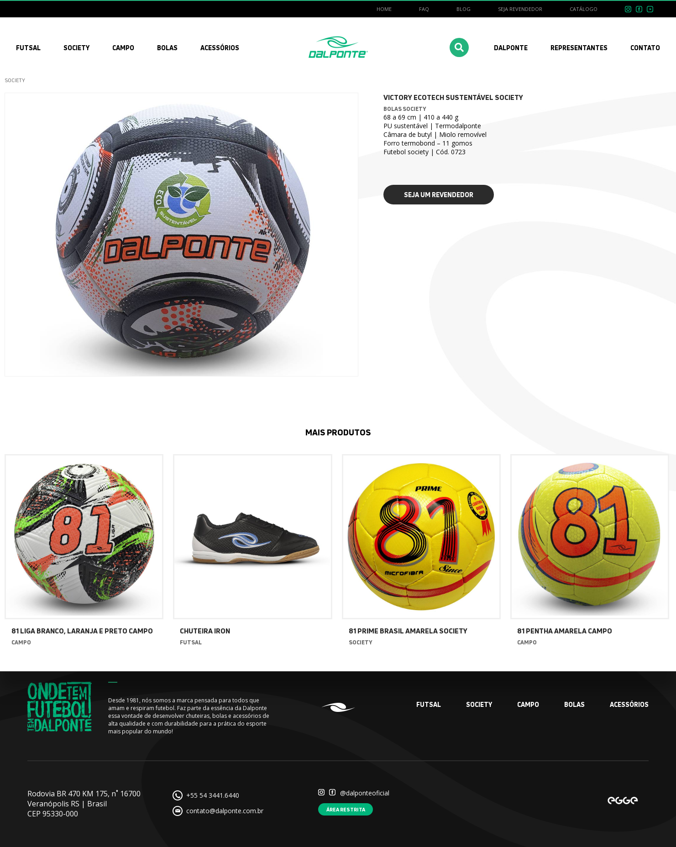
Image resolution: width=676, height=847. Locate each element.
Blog (463, 8)
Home (384, 8)
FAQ (424, 8)
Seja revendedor (520, 8)
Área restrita (345, 809)
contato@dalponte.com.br (224, 810)
